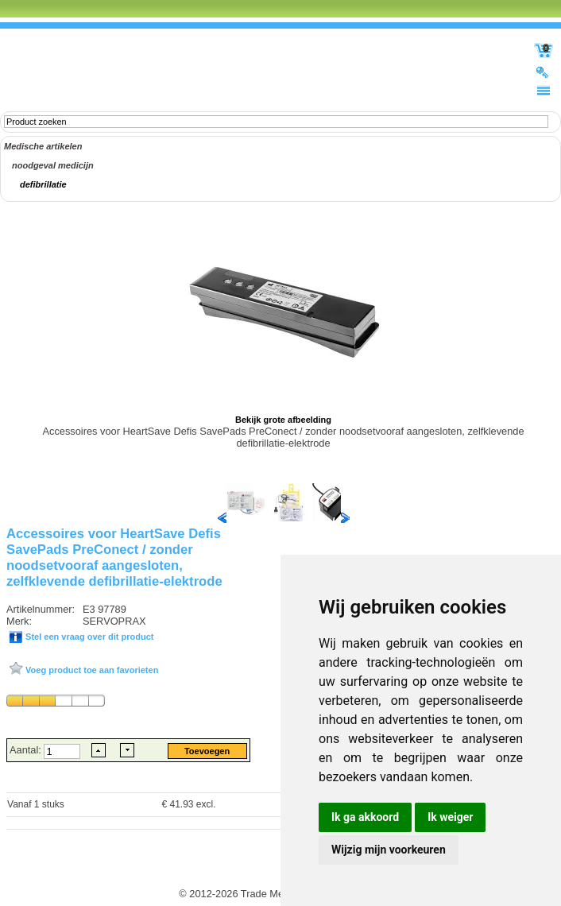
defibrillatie (43, 184)
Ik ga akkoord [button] (365, 817)
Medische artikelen (43, 146)
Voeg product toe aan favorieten (90, 670)
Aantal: (27, 750)
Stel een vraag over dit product (88, 636)
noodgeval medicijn (53, 165)
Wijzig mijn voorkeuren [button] (388, 849)
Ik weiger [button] (450, 817)
